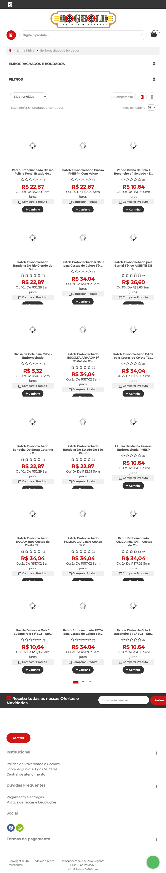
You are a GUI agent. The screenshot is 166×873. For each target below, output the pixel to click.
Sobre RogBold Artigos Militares (31, 769)
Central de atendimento (25, 774)
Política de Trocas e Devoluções (31, 802)
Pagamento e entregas (25, 797)
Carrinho (33, 393)
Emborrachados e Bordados (37, 64)
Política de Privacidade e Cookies (32, 764)
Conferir (18, 738)
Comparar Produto (32, 205)
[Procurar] (142, 35)
